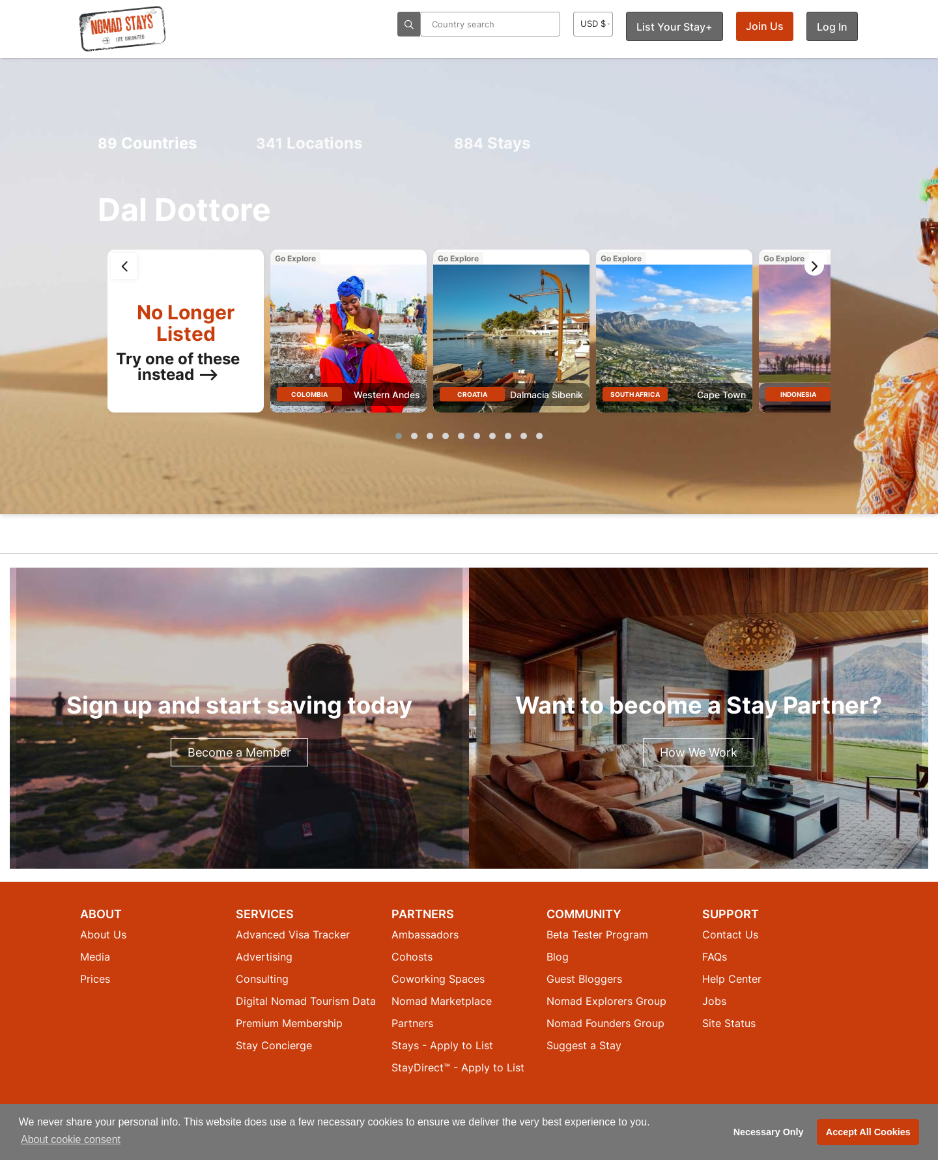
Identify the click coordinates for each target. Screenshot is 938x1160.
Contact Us (730, 934)
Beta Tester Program (597, 934)
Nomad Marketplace (441, 1001)
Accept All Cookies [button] (868, 1132)
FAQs (714, 956)
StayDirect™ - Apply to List (457, 1067)
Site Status (729, 1023)
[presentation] (124, 266)
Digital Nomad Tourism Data (306, 1001)
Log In (832, 26)
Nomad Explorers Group (606, 1001)
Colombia (309, 394)
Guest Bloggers (584, 978)
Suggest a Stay (584, 1045)
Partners (412, 1023)
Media (95, 956)
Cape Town (721, 394)
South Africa (635, 394)
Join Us (765, 26)
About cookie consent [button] (71, 1139)
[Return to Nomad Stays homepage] (122, 29)
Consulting (262, 978)
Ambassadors (425, 934)
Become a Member (239, 752)
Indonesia (798, 394)
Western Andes (387, 394)
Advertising (264, 956)
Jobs (714, 1001)
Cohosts (412, 956)
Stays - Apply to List (442, 1045)
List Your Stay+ (674, 26)
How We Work (698, 752)
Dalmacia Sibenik (546, 394)
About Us (103, 934)
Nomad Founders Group (605, 1023)
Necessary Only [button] (768, 1132)
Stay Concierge (274, 1045)
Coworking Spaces (438, 978)
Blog (558, 956)
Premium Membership (289, 1023)
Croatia (472, 394)
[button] (398, 435)
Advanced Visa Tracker (293, 934)
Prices (95, 978)
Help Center (731, 978)
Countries (147, 143)
